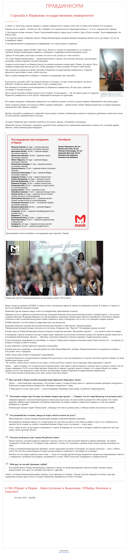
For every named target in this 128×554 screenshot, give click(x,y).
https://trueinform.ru (64, 552)
